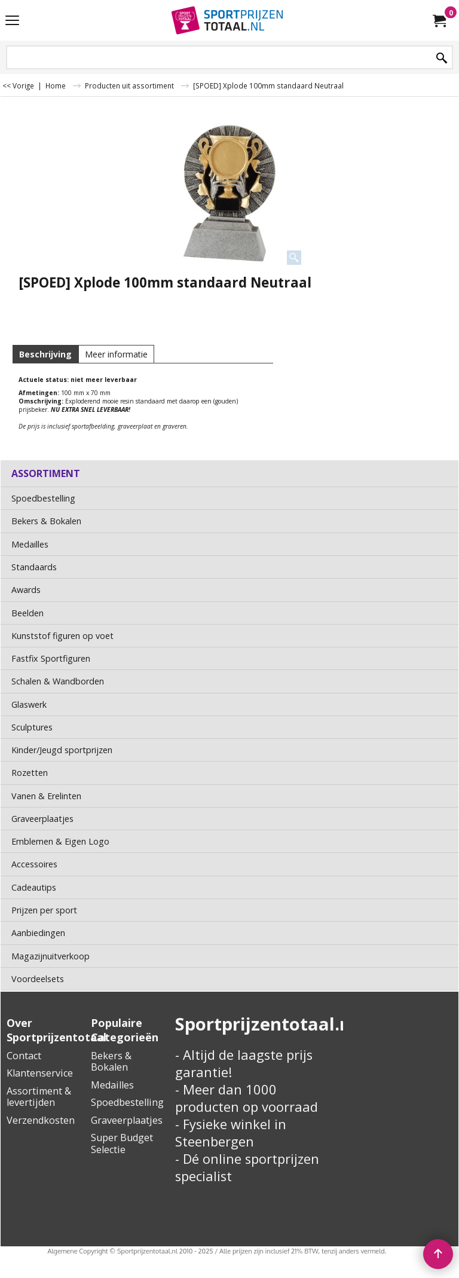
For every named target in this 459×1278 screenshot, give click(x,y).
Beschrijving (45, 354)
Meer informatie (116, 354)
